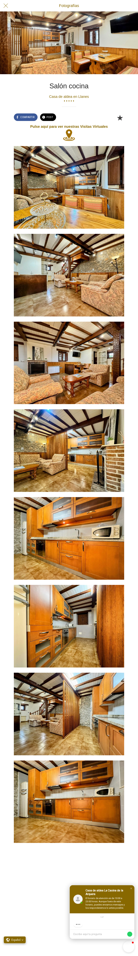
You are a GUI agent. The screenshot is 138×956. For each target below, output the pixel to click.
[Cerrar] (6, 6)
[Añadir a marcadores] (120, 117)
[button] (131, 888)
